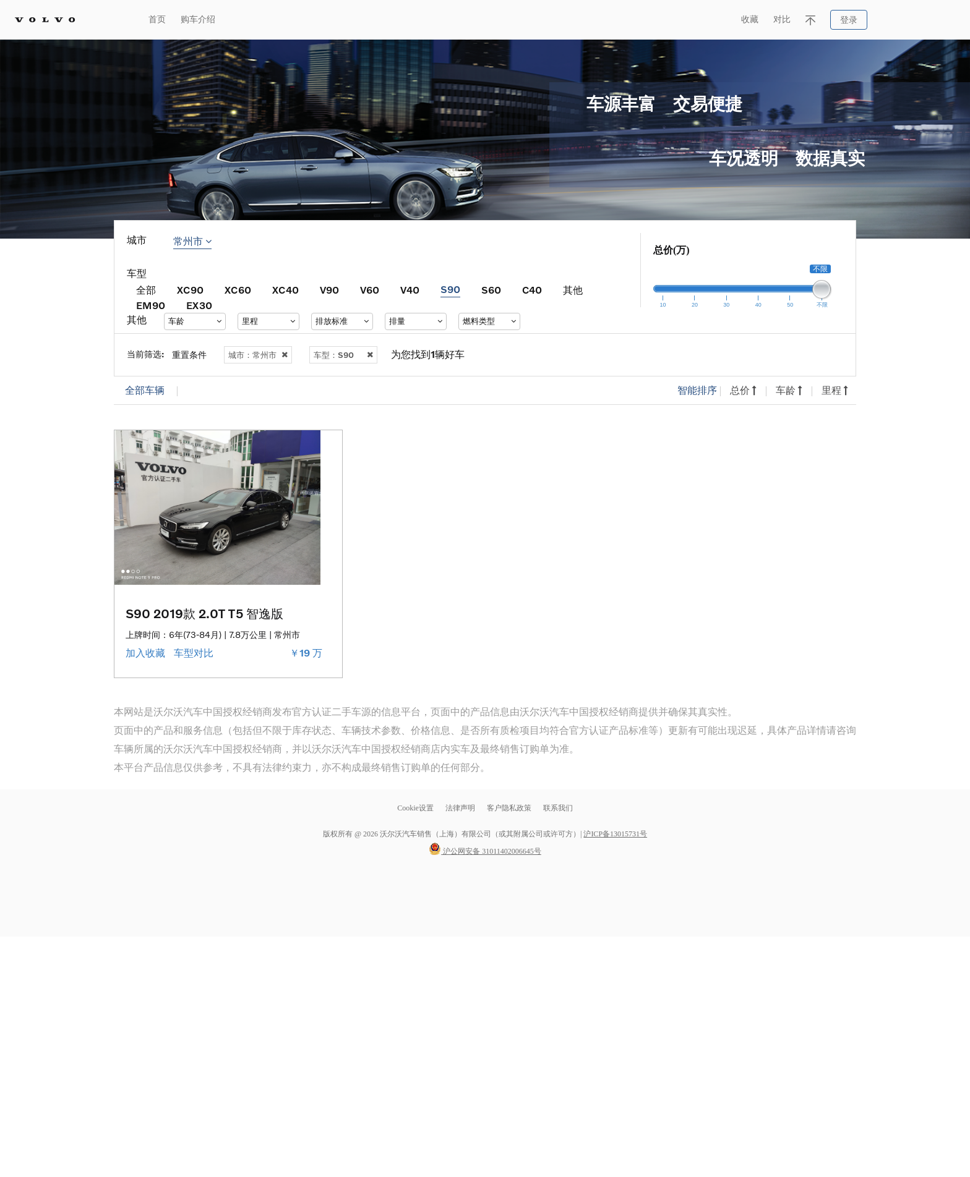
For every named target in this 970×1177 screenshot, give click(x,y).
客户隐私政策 (509, 808)
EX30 (199, 305)
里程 (835, 390)
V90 (329, 289)
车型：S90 (343, 355)
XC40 (285, 289)
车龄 (789, 390)
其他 (573, 289)
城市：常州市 (258, 355)
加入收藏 (147, 653)
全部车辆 (145, 390)
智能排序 (697, 390)
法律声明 (461, 808)
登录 (848, 20)
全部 (146, 289)
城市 (137, 240)
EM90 (150, 305)
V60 (369, 289)
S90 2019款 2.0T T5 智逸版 (204, 613)
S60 (491, 289)
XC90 (190, 289)
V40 (409, 289)
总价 (743, 390)
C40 (532, 289)
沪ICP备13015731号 (615, 834)
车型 (137, 273)
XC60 (238, 289)
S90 (450, 289)
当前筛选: (146, 354)
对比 (782, 19)
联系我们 (558, 808)
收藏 (749, 19)
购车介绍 (198, 19)
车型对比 (195, 653)
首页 (157, 19)
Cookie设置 (415, 808)
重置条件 (189, 354)
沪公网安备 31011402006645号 (485, 851)
